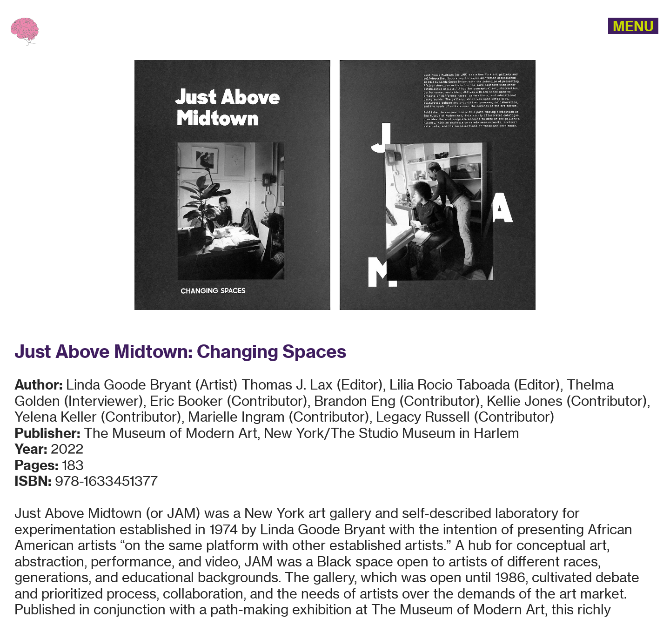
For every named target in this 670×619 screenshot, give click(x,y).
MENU (633, 26)
